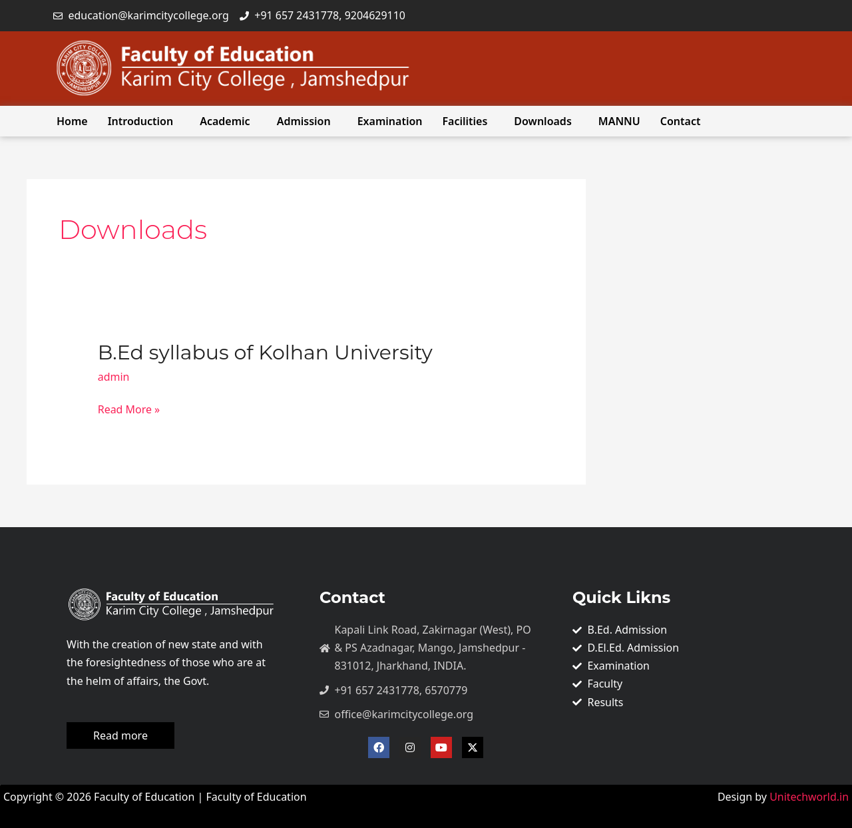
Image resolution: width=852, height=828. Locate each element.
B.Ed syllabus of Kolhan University (265, 352)
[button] (144, 121)
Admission (304, 121)
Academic (225, 121)
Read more (120, 735)
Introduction (140, 121)
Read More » (129, 410)
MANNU (619, 121)
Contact (680, 121)
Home (72, 121)
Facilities (465, 121)
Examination (390, 121)
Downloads (542, 121)
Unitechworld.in (808, 796)
